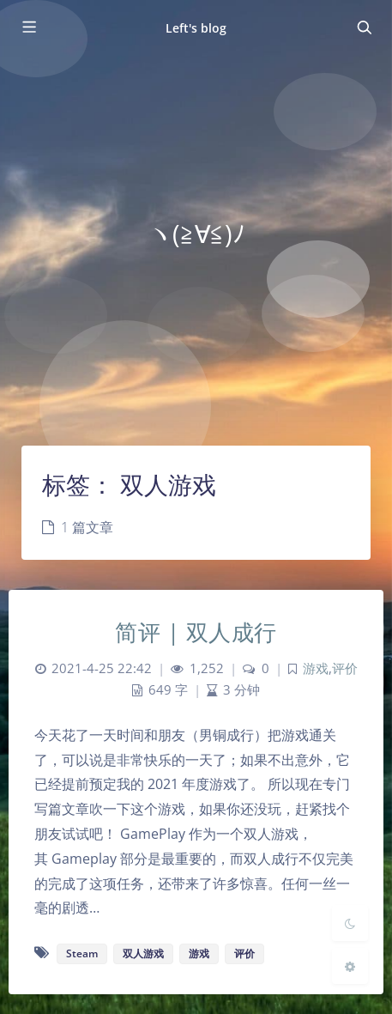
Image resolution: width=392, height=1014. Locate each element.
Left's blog (196, 28)
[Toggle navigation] (363, 27)
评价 (345, 668)
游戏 (316, 668)
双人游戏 (143, 953)
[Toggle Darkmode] (350, 923)
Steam (82, 953)
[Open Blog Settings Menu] (350, 966)
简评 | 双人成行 (196, 631)
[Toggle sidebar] (28, 27)
